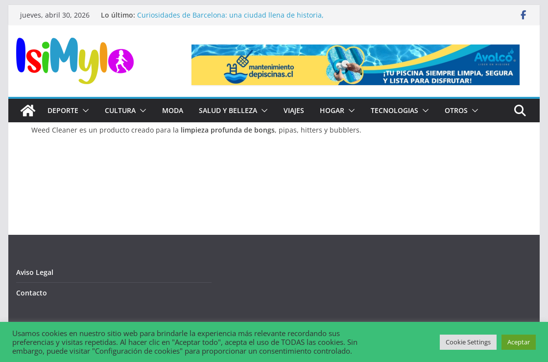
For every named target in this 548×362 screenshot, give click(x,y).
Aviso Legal (34, 272)
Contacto (31, 292)
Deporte (63, 110)
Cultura (120, 110)
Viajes (294, 110)
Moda (172, 110)
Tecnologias (394, 110)
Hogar (332, 110)
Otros (456, 110)
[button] (83, 110)
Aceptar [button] (518, 342)
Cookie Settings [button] (468, 342)
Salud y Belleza (228, 110)
